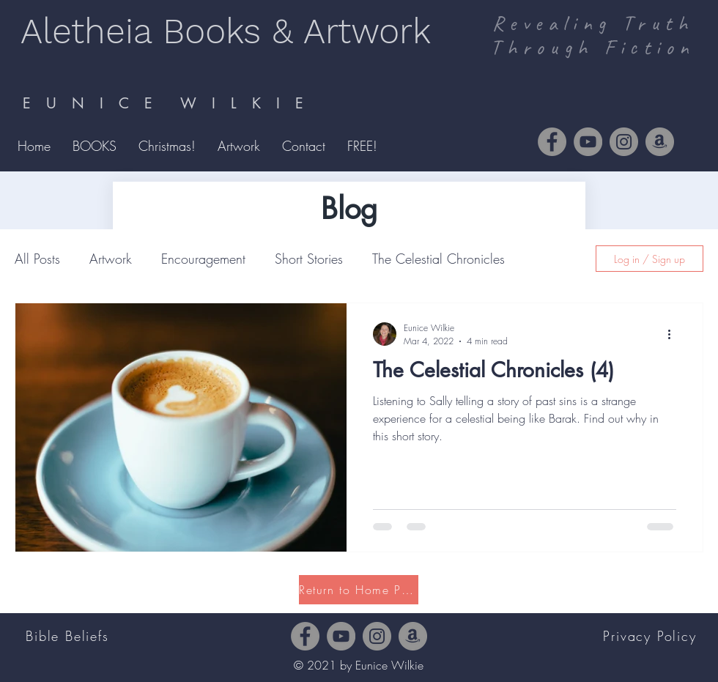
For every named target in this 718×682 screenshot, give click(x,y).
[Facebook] (552, 141)
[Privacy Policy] (651, 636)
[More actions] (674, 334)
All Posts (37, 258)
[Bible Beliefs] (69, 636)
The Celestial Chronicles (438, 258)
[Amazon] (659, 141)
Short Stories (309, 258)
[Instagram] (624, 141)
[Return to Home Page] (358, 589)
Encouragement (203, 258)
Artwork (110, 258)
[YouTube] (588, 141)
